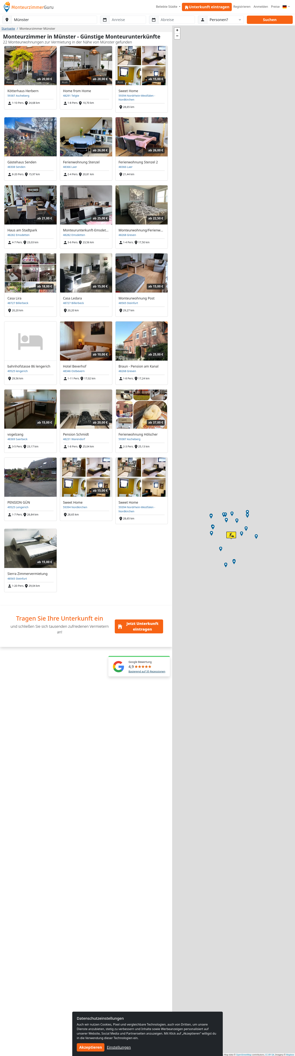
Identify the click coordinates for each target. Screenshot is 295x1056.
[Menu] (286, 6)
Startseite (8, 29)
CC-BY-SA (269, 1054)
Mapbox (290, 1054)
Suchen (270, 19)
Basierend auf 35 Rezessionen (146, 671)
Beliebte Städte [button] (167, 7)
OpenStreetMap (244, 1054)
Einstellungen (119, 1047)
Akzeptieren (90, 1047)
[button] (241, 533)
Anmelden (261, 7)
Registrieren (241, 7)
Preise (275, 7)
